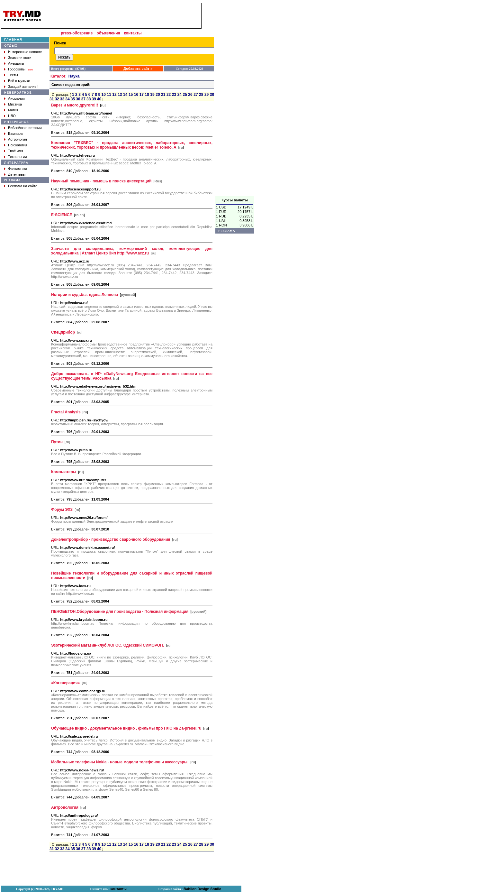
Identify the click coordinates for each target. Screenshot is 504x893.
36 (78, 99)
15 (131, 94)
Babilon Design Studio (202, 889)
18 (147, 94)
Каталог (58, 76)
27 (196, 94)
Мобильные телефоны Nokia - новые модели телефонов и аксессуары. (119, 762)
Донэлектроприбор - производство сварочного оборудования (110, 539)
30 (212, 94)
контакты (133, 33)
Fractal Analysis (66, 412)
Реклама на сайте (22, 186)
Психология (17, 145)
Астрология (17, 139)
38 (88, 99)
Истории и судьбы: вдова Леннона (84, 294)
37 (83, 99)
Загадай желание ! (23, 86)
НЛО (12, 116)
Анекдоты (16, 63)
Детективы (16, 174)
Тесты (13, 75)
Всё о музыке (19, 81)
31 (52, 99)
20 (158, 94)
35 (73, 99)
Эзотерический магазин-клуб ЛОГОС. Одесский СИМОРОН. (107, 645)
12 (114, 94)
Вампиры (15, 133)
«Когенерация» (65, 683)
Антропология (64, 807)
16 (136, 94)
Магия (13, 110)
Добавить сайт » (137, 68)
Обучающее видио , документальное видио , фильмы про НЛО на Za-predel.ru (126, 728)
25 (185, 94)
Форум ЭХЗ (62, 509)
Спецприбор (63, 332)
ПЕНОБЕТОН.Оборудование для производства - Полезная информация (119, 611)
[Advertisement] (234, 99)
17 (142, 94)
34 (67, 99)
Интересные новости (25, 52)
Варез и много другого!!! (74, 105)
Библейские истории (25, 128)
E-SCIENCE (61, 215)
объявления (108, 33)
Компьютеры (63, 472)
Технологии (17, 157)
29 (206, 94)
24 (179, 94)
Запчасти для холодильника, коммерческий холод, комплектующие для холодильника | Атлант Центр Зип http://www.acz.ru (131, 250)
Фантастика (17, 168)
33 (62, 99)
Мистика (15, 104)
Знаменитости (19, 58)
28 (201, 94)
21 (163, 94)
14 (125, 94)
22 (168, 94)
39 (94, 99)
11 (109, 94)
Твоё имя (15, 151)
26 (190, 94)
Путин (57, 442)
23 (174, 94)
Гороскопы (16, 69)
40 (99, 99)
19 (152, 94)
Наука (74, 76)
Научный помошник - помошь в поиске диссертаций (101, 181)
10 (104, 94)
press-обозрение (77, 33)
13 (120, 94)
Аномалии (16, 98)
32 (57, 99)
